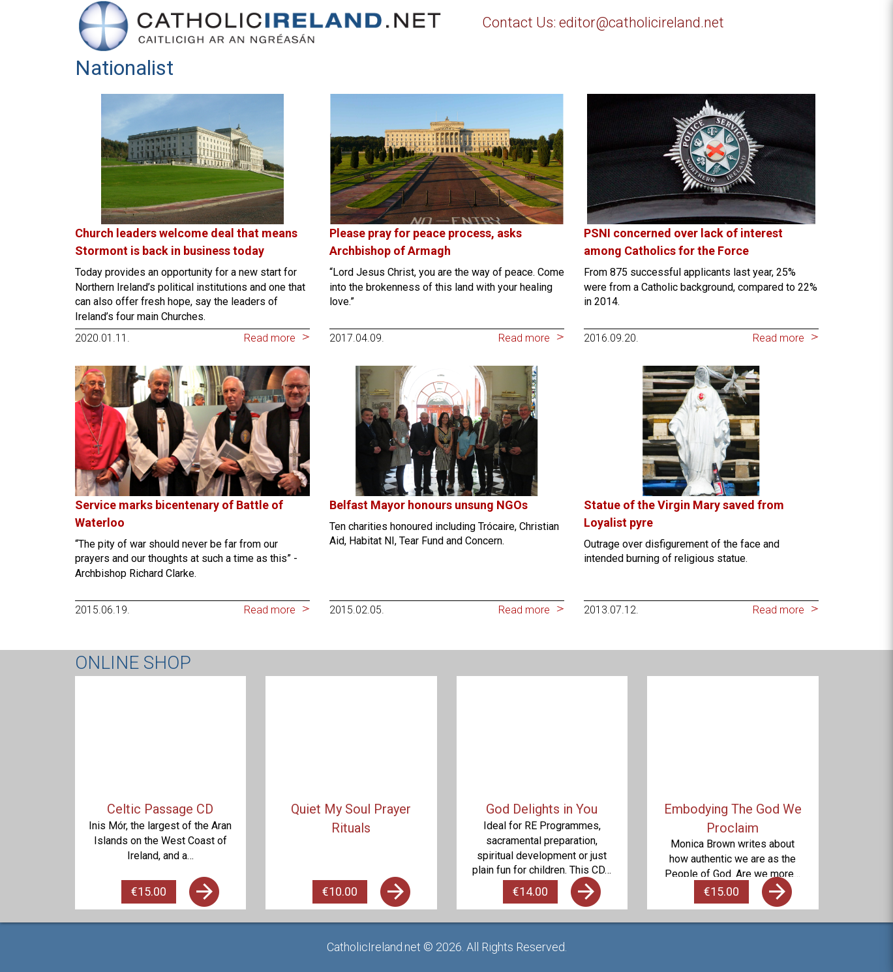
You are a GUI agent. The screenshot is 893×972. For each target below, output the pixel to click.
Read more (269, 338)
